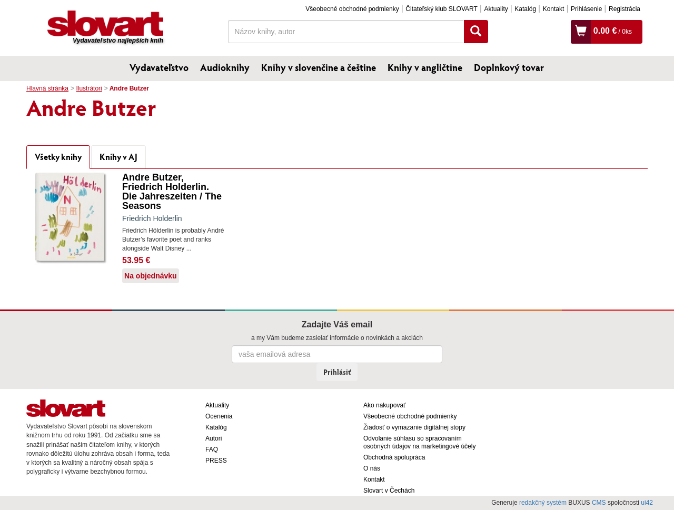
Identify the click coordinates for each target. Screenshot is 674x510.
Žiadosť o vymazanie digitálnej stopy (414, 427)
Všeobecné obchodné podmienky (352, 9)
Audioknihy (225, 67)
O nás (371, 468)
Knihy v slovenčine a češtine (318, 67)
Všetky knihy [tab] (58, 156)
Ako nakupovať (384, 405)
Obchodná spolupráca (394, 457)
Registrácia (624, 9)
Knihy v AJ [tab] (118, 156)
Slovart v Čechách (388, 490)
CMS (599, 502)
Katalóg (525, 9)
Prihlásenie (586, 9)
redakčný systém (543, 502)
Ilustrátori (89, 88)
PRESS (216, 460)
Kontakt (553, 9)
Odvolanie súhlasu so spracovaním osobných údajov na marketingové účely (419, 442)
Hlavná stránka (47, 88)
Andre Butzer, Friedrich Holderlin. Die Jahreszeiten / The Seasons (172, 191)
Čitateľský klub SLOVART (441, 9)
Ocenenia (218, 416)
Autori (213, 438)
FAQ (211, 449)
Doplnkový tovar (509, 67)
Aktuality (496, 9)
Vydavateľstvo (159, 67)
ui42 (647, 502)
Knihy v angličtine (425, 67)
